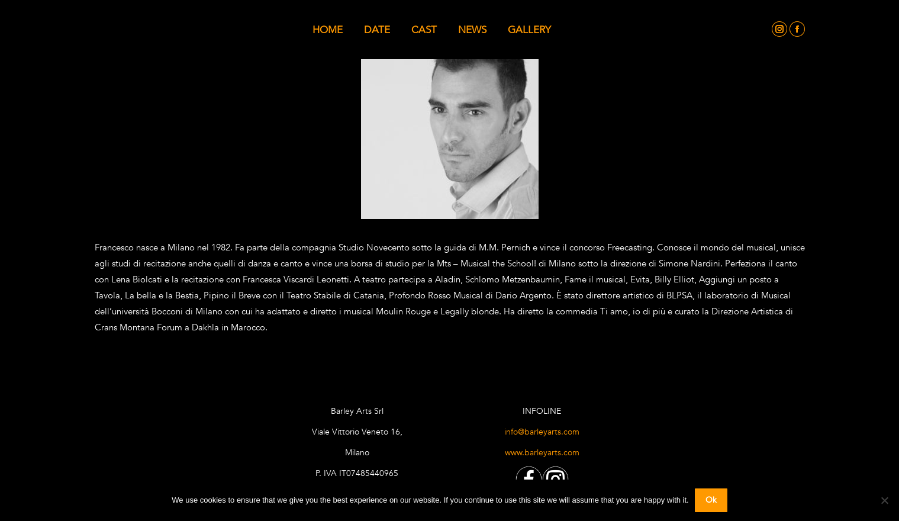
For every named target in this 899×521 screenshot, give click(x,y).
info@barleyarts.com (541, 432)
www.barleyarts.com (542, 452)
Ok (711, 500)
